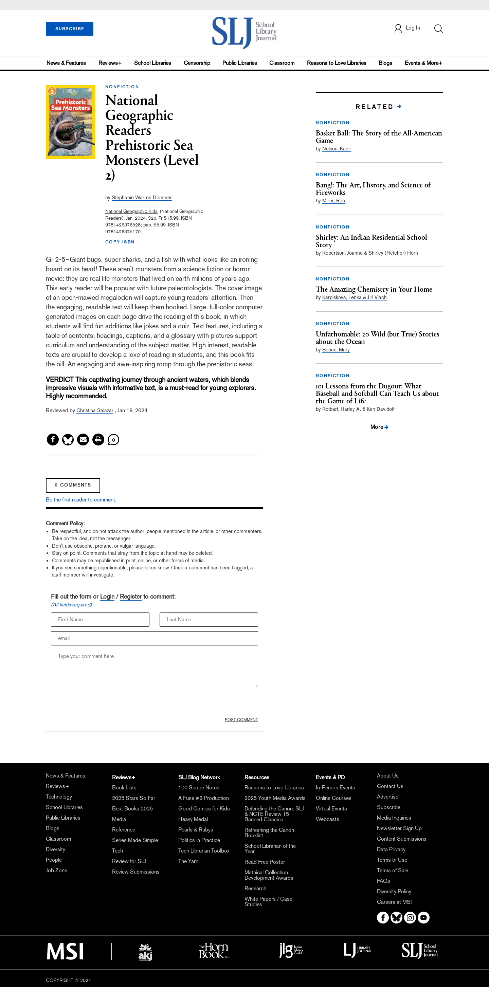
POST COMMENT (241, 719)
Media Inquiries (394, 818)
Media (119, 819)
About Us (388, 775)
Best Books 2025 (132, 808)
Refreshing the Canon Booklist (269, 833)
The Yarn (188, 861)
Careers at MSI (394, 902)
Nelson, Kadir (336, 148)
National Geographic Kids (131, 211)
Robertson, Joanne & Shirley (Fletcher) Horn (370, 253)
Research (255, 888)
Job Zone (56, 870)
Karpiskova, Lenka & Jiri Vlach (354, 297)
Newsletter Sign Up (399, 828)
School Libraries (152, 63)
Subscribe (388, 807)
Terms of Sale (392, 870)
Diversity (55, 849)
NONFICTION (122, 87)
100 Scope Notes (198, 787)
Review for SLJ (129, 861)
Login (107, 596)
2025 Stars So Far (133, 798)
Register (131, 596)
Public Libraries (239, 63)
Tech (117, 850)
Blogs (385, 63)
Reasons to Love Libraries (336, 63)
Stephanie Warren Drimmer (142, 197)
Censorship (197, 63)
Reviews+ (110, 63)
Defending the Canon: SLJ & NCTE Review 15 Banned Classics (274, 814)
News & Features (66, 63)
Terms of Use (392, 860)
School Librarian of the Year (270, 849)
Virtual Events (331, 808)
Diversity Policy (394, 891)
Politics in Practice (199, 840)
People (54, 860)
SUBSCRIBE (69, 28)
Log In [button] (407, 28)
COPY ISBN (120, 242)
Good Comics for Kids (204, 808)
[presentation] (102, 704)
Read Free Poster (264, 862)
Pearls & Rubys (195, 829)
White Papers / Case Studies (268, 902)
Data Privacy (391, 849)
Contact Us (390, 786)
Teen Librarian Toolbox (203, 850)
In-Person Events (335, 787)
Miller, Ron (333, 200)
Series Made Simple (135, 840)
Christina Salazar (94, 410)
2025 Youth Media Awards (275, 798)
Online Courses (333, 798)
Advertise (387, 796)
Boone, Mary (336, 349)
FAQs (383, 881)
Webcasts (327, 819)
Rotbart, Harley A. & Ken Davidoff (358, 409)
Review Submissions (136, 872)
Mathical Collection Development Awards (268, 875)
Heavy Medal (193, 819)
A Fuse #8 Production (203, 798)
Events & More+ (423, 63)
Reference (123, 829)
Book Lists (124, 787)
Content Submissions (402, 839)
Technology (59, 796)
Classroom (281, 63)
